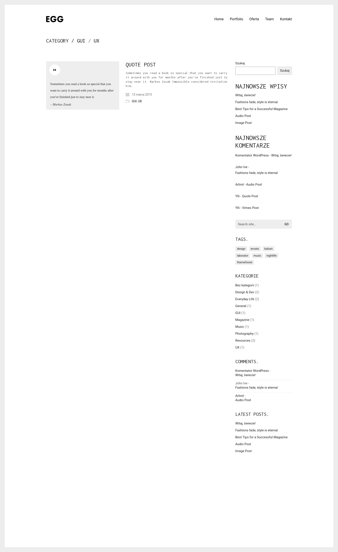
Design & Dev (244, 292)
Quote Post (141, 64)
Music (239, 327)
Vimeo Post (250, 208)
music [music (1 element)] (257, 255)
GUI (81, 41)
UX (96, 41)
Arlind (239, 184)
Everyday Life (244, 299)
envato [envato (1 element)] (255, 248)
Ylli (237, 196)
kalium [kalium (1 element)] (268, 248)
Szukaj (240, 63)
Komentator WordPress (252, 155)
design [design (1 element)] (241, 248)
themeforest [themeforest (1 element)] (244, 262)
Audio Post (243, 116)
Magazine (242, 320)
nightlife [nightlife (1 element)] (271, 255)
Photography (244, 334)
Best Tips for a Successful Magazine (261, 109)
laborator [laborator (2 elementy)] (242, 255)
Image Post (243, 123)
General (240, 306)
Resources (242, 340)
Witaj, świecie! (245, 95)
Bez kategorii (244, 285)
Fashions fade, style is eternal (256, 102)
